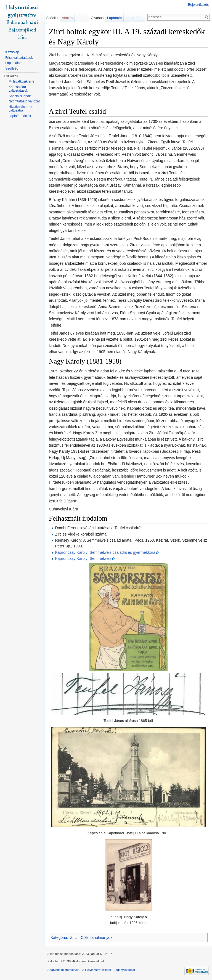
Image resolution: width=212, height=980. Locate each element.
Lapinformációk (20, 116)
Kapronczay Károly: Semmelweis (83, 558)
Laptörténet (135, 18)
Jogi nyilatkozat (124, 969)
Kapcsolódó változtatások (18, 89)
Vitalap (67, 18)
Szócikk (52, 18)
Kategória (59, 937)
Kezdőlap (12, 52)
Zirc (73, 937)
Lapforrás (114, 18)
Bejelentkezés (198, 5)
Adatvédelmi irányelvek (63, 969)
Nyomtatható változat (24, 101)
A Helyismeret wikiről (96, 969)
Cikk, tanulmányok (96, 937)
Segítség (11, 68)
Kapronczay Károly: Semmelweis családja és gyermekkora (105, 552)
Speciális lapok (20, 96)
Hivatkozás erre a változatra (21, 109)
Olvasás (97, 18)
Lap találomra (15, 63)
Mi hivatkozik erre (21, 81)
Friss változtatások (19, 58)
